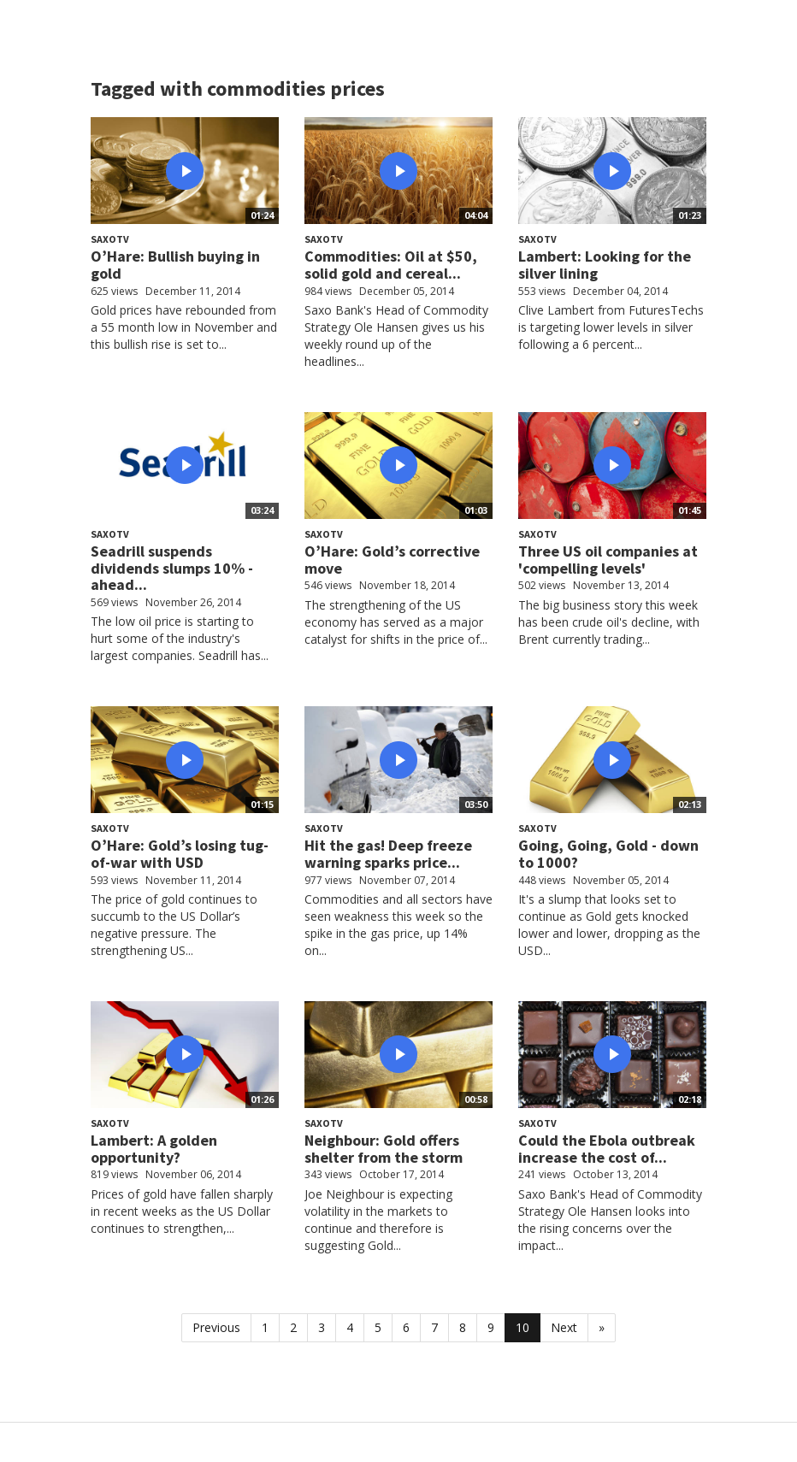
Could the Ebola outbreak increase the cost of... (606, 1148)
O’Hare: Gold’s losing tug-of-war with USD (180, 853)
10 (522, 1327)
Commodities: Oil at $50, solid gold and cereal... (390, 264)
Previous (216, 1327)
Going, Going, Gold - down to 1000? (608, 853)
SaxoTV (110, 239)
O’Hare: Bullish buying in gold (175, 264)
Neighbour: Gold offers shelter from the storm (383, 1148)
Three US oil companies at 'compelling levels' (608, 559)
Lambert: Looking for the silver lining (604, 264)
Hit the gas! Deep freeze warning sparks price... (388, 853)
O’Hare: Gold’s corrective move (392, 559)
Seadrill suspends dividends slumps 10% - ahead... (172, 568)
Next (564, 1327)
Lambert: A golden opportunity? (154, 1148)
